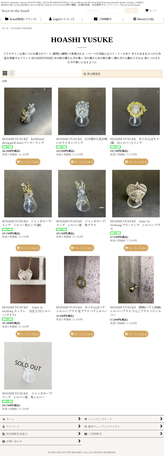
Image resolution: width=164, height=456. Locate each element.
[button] (143, 19)
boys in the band (15, 10)
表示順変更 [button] (92, 74)
